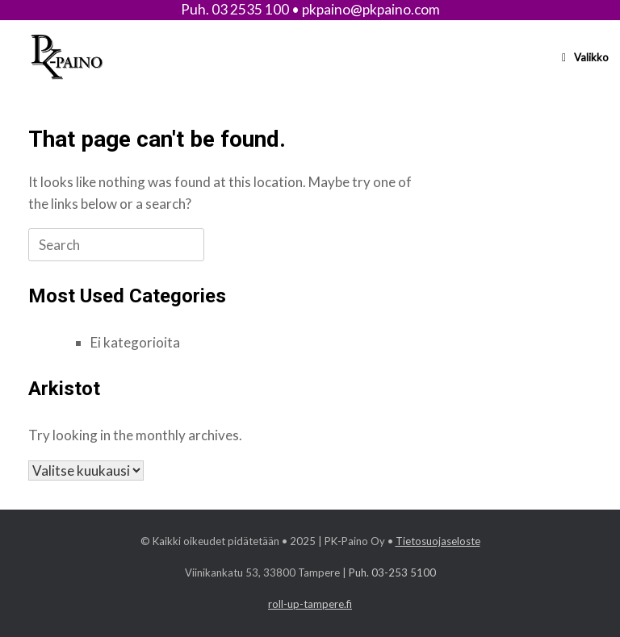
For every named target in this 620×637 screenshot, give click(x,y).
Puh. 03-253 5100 (392, 572)
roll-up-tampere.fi (310, 603)
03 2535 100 (250, 9)
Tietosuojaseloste (438, 541)
